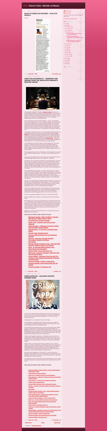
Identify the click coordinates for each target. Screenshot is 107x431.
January (68, 56)
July (67, 45)
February (68, 54)
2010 (66, 61)
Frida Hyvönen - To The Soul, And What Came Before (42, 380)
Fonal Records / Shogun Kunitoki (37, 373)
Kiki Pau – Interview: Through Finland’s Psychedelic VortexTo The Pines (41, 239)
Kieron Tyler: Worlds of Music (44, 5)
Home (42, 422)
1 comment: (56, 271)
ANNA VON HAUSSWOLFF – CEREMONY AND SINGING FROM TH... (74, 37)
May (67, 49)
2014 (66, 23)
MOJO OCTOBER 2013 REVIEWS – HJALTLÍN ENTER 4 (74, 34)
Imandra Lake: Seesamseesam (36, 382)
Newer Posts (28, 422)
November (68, 28)
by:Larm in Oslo (47, 112)
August (68, 43)
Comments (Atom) (36, 425)
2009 (66, 63)
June (67, 47)
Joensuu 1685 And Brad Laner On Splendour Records (42, 384)
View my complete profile (71, 18)
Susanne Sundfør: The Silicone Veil (38, 417)
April (67, 50)
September (69, 31)
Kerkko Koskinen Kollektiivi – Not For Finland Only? (42, 398)
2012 (66, 58)
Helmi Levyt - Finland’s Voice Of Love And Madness (42, 375)
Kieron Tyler (68, 12)
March (68, 52)
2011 (66, 60)
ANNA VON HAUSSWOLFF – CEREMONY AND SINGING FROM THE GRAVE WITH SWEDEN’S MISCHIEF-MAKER (41, 80)
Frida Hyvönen (49, 138)
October (68, 30)
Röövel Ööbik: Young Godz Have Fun (38, 405)
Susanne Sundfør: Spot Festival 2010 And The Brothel (42, 415)
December (68, 26)
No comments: (56, 73)
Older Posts (57, 422)
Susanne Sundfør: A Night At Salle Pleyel (39, 413)
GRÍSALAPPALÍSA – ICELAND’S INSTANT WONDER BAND (73, 41)
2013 (66, 25)
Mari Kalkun (32, 389)
